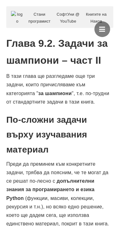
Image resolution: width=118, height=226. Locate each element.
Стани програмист (39, 18)
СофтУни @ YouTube (68, 18)
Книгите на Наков (96, 18)
